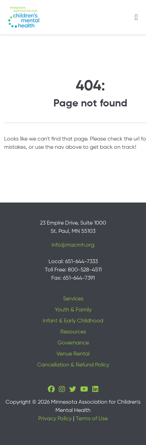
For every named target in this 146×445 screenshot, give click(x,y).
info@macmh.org (73, 245)
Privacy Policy (55, 419)
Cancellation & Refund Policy (73, 365)
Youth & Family (73, 310)
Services (73, 299)
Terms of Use (92, 419)
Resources (73, 332)
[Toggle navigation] (136, 17)
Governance (73, 343)
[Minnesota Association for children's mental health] (23, 17)
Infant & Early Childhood (73, 321)
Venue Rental (73, 354)
